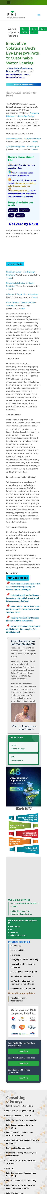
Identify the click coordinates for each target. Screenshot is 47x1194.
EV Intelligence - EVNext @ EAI (23, 972)
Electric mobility (17, 950)
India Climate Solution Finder (22, 988)
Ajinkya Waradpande (15, 146)
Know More (23, 1051)
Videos (22, 77)
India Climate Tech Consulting (19, 1106)
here (34, 141)
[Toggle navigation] (8, 2)
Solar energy (15, 945)
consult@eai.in (17, 760)
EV (11, 929)
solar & (11, 186)
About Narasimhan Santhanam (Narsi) (23, 642)
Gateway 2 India (19, 190)
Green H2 (34, 30)
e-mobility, (31, 183)
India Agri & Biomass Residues (21, 1058)
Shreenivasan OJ (14, 138)
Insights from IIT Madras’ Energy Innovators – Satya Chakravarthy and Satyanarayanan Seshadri (22, 598)
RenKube (10, 286)
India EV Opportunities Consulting (21, 1180)
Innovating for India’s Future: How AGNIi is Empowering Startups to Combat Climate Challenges (23, 587)
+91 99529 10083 (18, 749)
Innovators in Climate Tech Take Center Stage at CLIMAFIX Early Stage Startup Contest (22, 609)
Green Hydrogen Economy (21, 976)
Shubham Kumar (13, 272)
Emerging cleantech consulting (24, 959)
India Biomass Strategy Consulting (21, 1120)
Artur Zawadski (13, 302)
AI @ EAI (9, 1168)
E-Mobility (13, 210)
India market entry (18, 935)
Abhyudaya (33, 294)
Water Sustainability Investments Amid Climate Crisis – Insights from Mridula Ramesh (23, 629)
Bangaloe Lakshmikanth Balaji (19, 283)
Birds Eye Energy (26, 116)
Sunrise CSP (11, 305)
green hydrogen (22, 186)
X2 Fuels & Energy (32, 138)
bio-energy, (20, 183)
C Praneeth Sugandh (15, 294)
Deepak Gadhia (28, 302)
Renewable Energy (14, 74)
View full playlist (15, 264)
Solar (43, 29)
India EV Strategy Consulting (18, 1115)
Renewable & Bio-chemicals (18, 1148)
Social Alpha (33, 146)
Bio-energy (24, 30)
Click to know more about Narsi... (24, 727)
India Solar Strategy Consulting (20, 1110)
